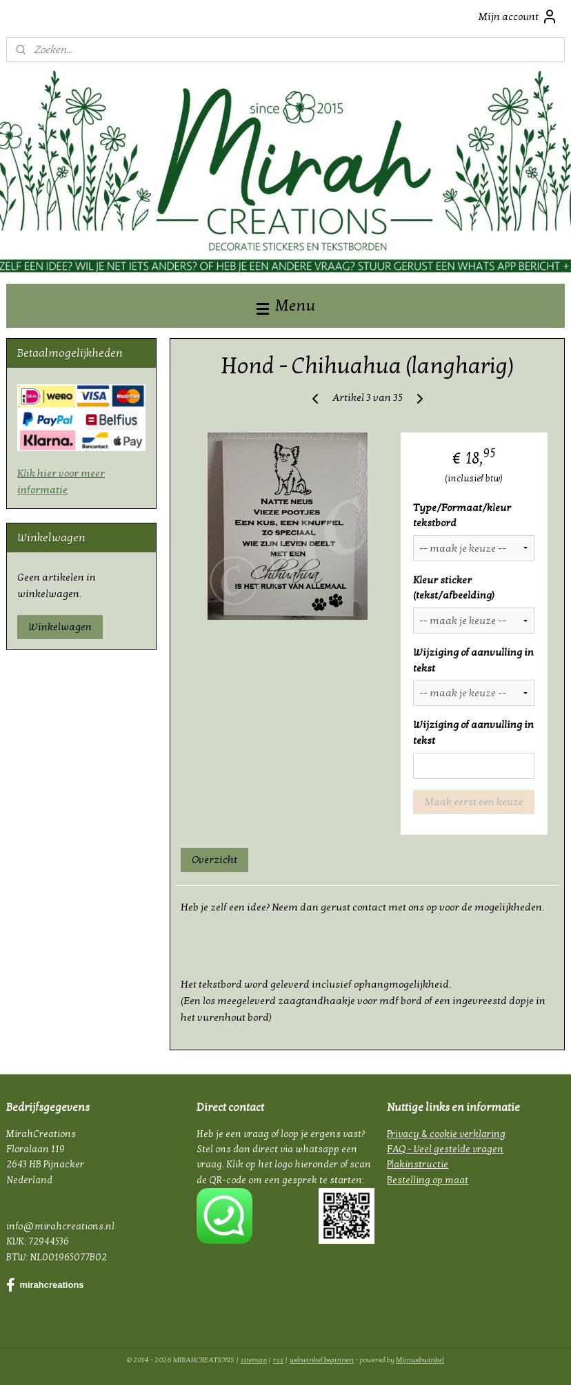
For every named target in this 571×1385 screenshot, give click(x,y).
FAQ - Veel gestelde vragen (445, 1149)
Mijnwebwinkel (420, 1359)
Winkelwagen (60, 627)
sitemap (254, 1359)
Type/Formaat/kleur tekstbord (462, 515)
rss (278, 1359)
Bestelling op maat (427, 1180)
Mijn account (518, 16)
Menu (286, 305)
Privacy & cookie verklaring (446, 1134)
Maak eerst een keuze (473, 801)
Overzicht (214, 859)
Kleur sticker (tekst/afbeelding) (453, 588)
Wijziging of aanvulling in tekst (473, 660)
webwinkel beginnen (322, 1359)
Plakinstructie (417, 1164)
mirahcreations (44, 1285)
